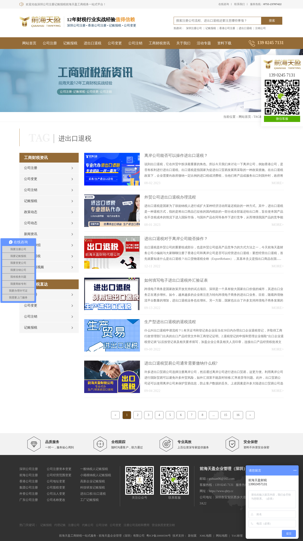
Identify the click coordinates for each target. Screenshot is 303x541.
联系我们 (239, 4)
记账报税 (210, 28)
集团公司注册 (28, 487)
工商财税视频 (34, 267)
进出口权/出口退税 (93, 493)
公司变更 (115, 43)
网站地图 (221, 535)
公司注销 (135, 43)
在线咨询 (223, 4)
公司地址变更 (56, 481)
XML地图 (206, 535)
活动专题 (204, 43)
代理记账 (60, 525)
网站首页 (29, 43)
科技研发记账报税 (92, 487)
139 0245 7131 (282, 75)
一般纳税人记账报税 (94, 469)
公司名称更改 (56, 500)
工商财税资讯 (159, 43)
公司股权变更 (56, 487)
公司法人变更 (56, 493)
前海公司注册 (28, 475)
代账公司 (87, 525)
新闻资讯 (30, 234)
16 (238, 415)
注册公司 (74, 525)
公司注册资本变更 (59, 469)
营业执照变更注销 (163, 525)
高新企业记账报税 (92, 481)
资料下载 (224, 43)
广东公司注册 (28, 500)
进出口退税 (245, 28)
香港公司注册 (227, 28)
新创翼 (192, 535)
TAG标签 (259, 116)
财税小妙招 (32, 245)
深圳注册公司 (194, 28)
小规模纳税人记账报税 (95, 475)
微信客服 (282, 118)
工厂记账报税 (89, 500)
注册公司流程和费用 (136, 525)
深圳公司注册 (28, 469)
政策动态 (30, 212)
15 (225, 415)
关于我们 (183, 43)
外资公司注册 (28, 493)
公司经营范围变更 (59, 475)
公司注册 (50, 43)
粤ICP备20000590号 (158, 535)
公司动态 (30, 223)
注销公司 (260, 28)
